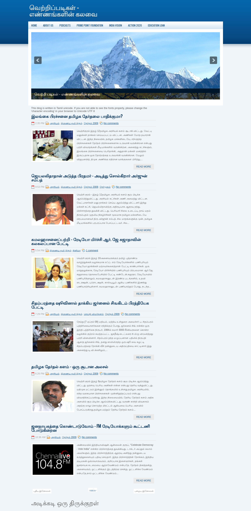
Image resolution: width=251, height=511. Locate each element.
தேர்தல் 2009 (91, 123)
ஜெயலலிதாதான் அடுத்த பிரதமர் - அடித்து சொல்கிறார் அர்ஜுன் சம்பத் (89, 178)
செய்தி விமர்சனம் (94, 314)
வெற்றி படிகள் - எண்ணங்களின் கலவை (67, 94)
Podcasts (65, 25)
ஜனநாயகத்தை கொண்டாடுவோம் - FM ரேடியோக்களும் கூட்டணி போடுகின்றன (90, 428)
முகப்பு (92, 490)
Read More (143, 166)
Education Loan (156, 25)
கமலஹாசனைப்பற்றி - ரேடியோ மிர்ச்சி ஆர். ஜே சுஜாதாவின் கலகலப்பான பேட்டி (86, 241)
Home (34, 25)
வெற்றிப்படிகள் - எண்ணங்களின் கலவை (63, 10)
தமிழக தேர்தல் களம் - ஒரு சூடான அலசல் (69, 366)
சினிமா (77, 250)
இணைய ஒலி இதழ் (72, 123)
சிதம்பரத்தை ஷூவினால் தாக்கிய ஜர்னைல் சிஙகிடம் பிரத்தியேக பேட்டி (90, 305)
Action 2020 (135, 25)
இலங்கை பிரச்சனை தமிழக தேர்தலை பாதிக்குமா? (77, 116)
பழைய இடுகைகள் (144, 491)
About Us (48, 25)
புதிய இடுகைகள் (42, 491)
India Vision (115, 25)
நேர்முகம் (105, 187)
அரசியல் (54, 123)
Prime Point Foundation (90, 25)
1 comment (92, 250)
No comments (111, 123)
